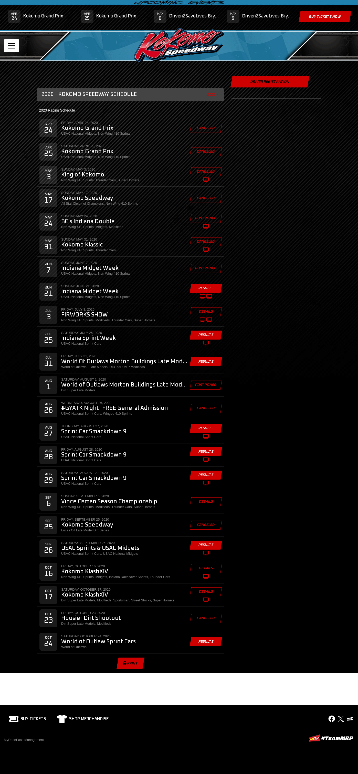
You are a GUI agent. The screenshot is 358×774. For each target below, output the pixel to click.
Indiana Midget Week (90, 268)
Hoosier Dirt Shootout (91, 618)
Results (206, 288)
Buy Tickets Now (325, 16)
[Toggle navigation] (11, 45)
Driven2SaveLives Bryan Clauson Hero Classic (194, 16)
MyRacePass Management (24, 740)
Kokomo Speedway (87, 198)
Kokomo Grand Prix (43, 16)
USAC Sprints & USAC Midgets (100, 548)
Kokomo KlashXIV (84, 571)
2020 (211, 95)
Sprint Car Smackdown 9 (94, 431)
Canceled (206, 128)
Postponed (206, 218)
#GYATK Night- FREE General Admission (114, 408)
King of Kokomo (82, 175)
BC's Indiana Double (88, 221)
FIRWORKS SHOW (84, 315)
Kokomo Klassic (82, 245)
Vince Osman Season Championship (109, 501)
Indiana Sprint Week (88, 338)
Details (205, 311)
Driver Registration (270, 82)
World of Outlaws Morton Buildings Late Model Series (124, 385)
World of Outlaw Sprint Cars (98, 641)
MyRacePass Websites (331, 738)
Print (130, 663)
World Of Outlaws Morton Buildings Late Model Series (124, 361)
